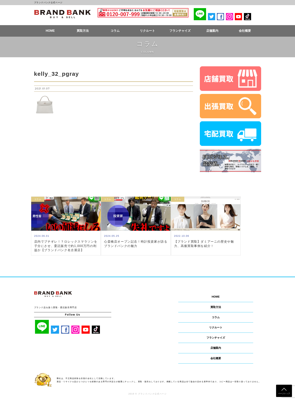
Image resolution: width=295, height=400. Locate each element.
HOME (50, 30)
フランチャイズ (180, 30)
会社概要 (245, 30)
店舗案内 (212, 30)
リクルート (147, 30)
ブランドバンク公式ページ (62, 14)
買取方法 (83, 30)
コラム (115, 30)
